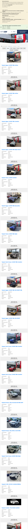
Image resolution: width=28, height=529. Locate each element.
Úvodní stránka (4, 46)
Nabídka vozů (10, 46)
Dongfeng (16, 50)
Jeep (21, 48)
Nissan (14, 48)
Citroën (4, 48)
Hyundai (11, 50)
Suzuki (18, 48)
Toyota (8, 48)
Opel (24, 48)
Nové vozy (14, 46)
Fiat (11, 48)
